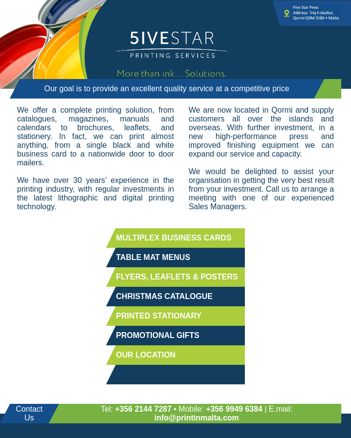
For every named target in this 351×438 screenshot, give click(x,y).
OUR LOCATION (145, 355)
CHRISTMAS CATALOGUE (164, 296)
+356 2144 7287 (143, 409)
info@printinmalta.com (196, 418)
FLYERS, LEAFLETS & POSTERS (177, 277)
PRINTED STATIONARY (159, 316)
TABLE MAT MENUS (153, 257)
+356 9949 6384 (234, 409)
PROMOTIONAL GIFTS (157, 335)
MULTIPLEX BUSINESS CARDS (173, 238)
